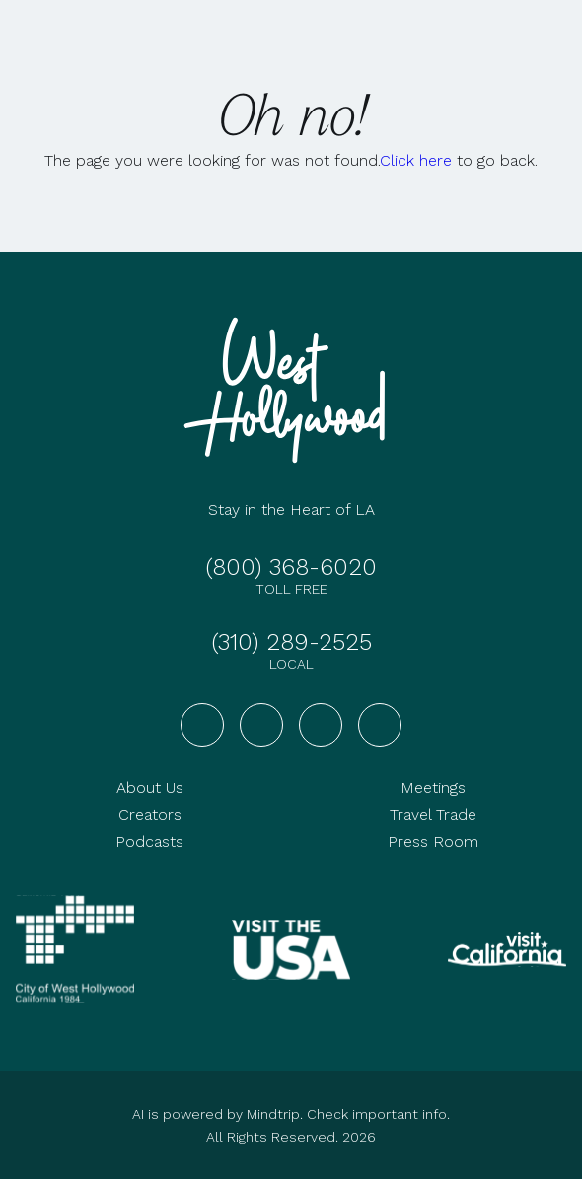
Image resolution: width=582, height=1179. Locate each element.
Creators (150, 814)
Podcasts (149, 841)
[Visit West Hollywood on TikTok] (379, 725)
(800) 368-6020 (291, 567)
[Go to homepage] (291, 390)
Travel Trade (433, 814)
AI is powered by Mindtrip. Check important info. (291, 1114)
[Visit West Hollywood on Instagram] (261, 725)
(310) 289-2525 (291, 642)
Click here (416, 160)
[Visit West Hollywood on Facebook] (202, 725)
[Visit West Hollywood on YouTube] (320, 725)
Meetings (433, 787)
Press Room (433, 841)
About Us (149, 787)
